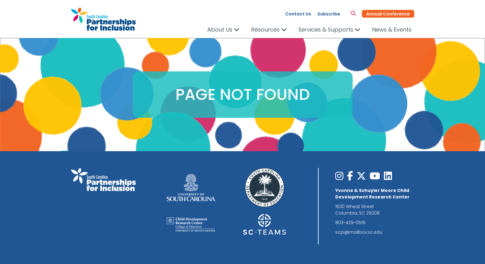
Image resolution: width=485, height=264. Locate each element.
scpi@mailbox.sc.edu (358, 232)
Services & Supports (329, 29)
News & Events (391, 29)
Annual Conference (388, 14)
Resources (269, 29)
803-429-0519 (350, 222)
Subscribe (328, 14)
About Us (223, 29)
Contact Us (298, 14)
